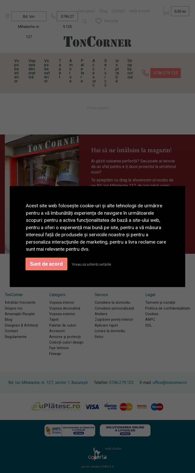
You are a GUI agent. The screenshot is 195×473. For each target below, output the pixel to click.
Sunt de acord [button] (46, 264)
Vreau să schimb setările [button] (91, 264)
